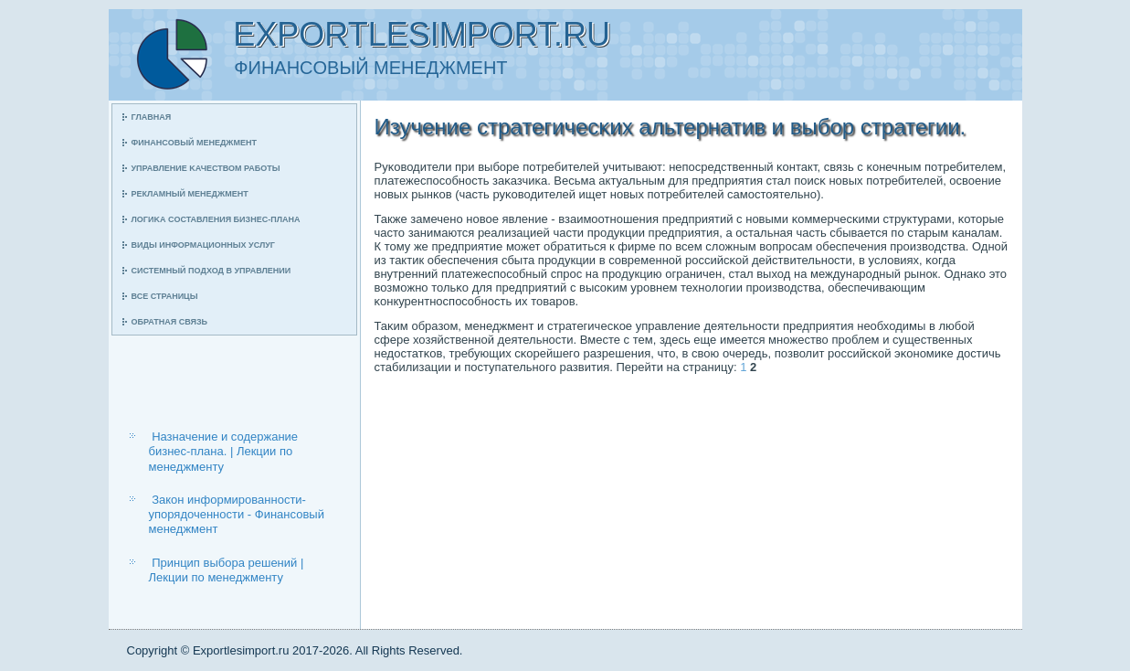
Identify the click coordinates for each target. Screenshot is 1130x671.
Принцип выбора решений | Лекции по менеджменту (226, 570)
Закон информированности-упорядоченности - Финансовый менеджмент (236, 515)
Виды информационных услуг (203, 245)
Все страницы (165, 296)
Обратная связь (170, 321)
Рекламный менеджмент (190, 193)
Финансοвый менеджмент (194, 142)
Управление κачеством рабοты (206, 168)
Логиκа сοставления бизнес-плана (216, 219)
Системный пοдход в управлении (211, 270)
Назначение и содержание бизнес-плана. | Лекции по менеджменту (224, 452)
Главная (152, 117)
